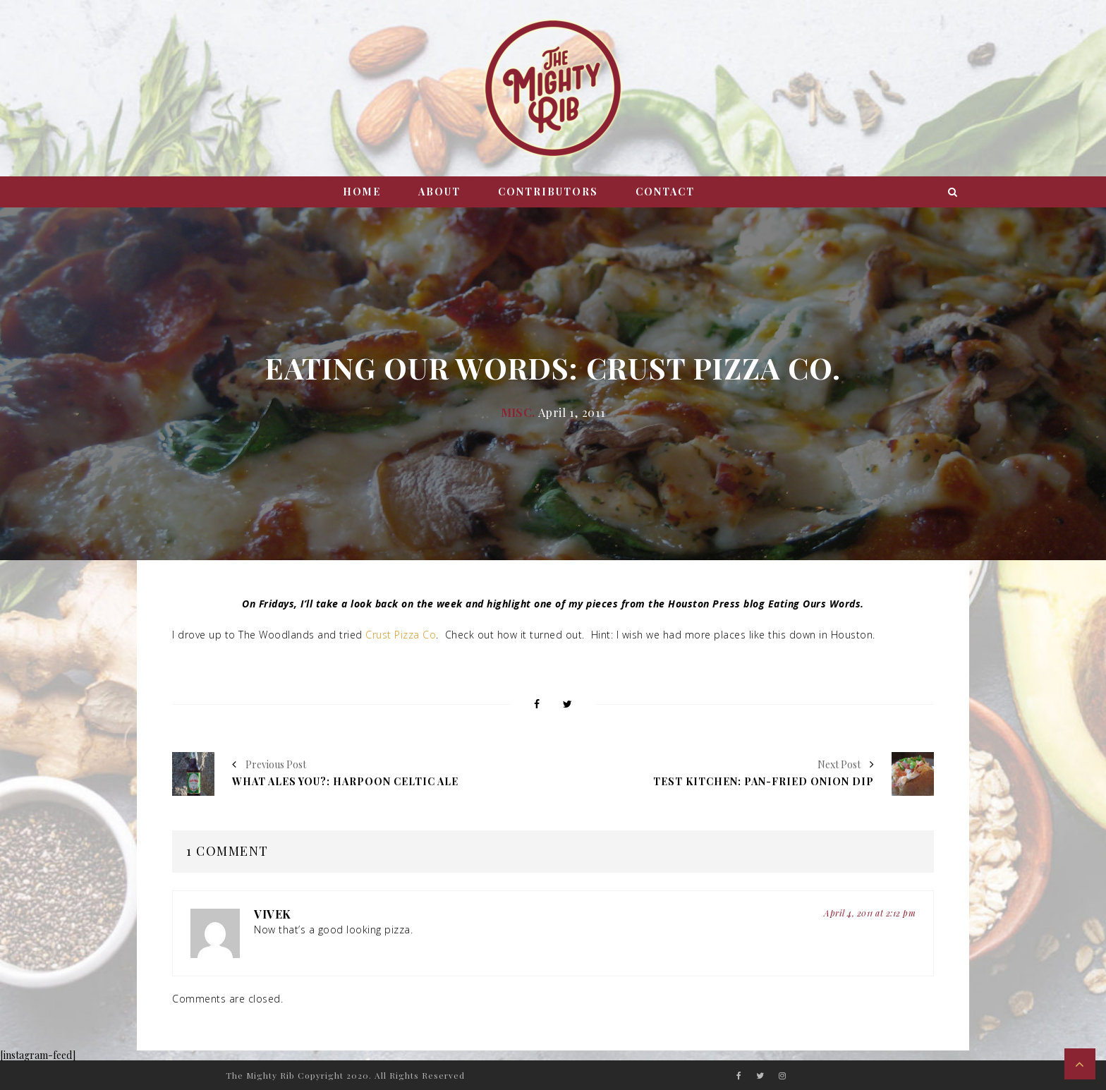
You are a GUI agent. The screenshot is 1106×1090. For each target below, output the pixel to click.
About (439, 191)
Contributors (548, 191)
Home (362, 191)
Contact (665, 191)
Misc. (518, 412)
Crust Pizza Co (400, 634)
